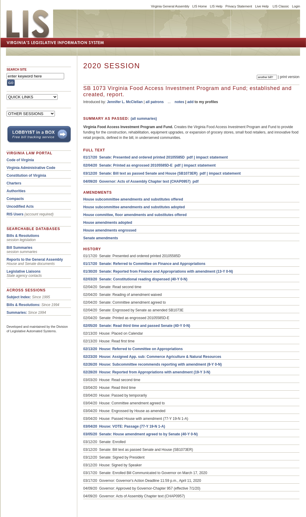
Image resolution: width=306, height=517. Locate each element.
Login (296, 6)
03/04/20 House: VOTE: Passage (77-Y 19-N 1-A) (124, 426)
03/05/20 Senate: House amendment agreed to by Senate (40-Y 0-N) (140, 434)
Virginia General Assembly (170, 6)
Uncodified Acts (20, 206)
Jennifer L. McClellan (125, 102)
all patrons (155, 102)
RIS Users (15, 214)
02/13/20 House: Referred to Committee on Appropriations (133, 349)
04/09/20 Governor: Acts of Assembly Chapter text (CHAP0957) (137, 181)
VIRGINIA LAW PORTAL (29, 153)
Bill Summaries (20, 248)
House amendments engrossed (109, 230)
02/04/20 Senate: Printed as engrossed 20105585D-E (128, 165)
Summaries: (17, 312)
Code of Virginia (20, 160)
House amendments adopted (107, 223)
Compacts (15, 199)
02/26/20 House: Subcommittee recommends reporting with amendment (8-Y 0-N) (152, 364)
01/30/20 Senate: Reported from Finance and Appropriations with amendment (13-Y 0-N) (158, 271)
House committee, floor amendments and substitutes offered (135, 215)
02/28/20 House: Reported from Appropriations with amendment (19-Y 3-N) (146, 372)
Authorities (16, 191)
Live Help (262, 6)
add (190, 102)
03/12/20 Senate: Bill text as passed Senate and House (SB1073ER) (140, 173)
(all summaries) (144, 119)
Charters (14, 183)
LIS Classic (281, 6)
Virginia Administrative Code (31, 168)
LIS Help (216, 6)
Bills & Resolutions (23, 236)
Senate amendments (100, 238)
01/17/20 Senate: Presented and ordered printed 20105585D (134, 157)
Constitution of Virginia (26, 175)
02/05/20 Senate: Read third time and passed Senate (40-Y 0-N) (136, 326)
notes (179, 102)
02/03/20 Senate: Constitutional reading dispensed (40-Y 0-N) (135, 279)
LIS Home (199, 6)
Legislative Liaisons (24, 271)
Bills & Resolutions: (23, 305)
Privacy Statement (238, 6)
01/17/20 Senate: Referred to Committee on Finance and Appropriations (144, 264)
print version (289, 77)
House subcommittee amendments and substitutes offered (133, 199)
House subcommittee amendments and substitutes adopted (134, 207)
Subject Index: (19, 297)
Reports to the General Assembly (35, 259)
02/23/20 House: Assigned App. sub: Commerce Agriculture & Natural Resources (152, 357)
